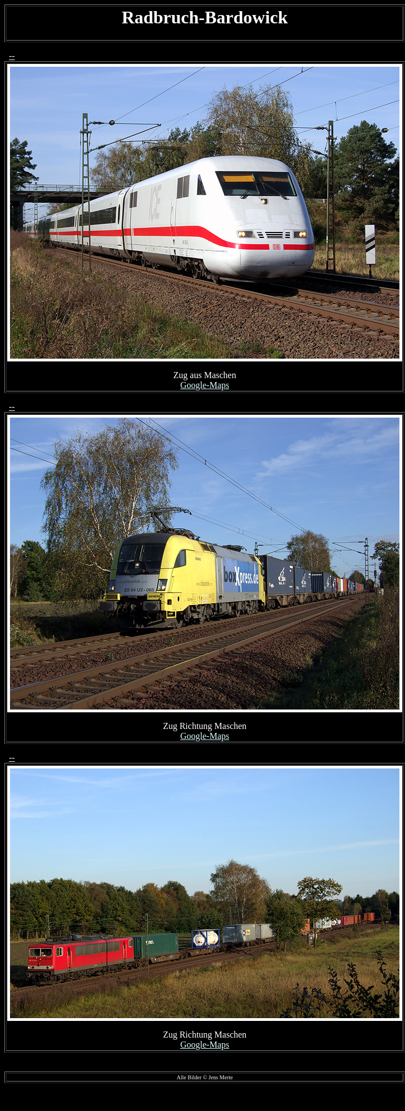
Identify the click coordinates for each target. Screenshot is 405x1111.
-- (12, 56)
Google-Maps (204, 385)
